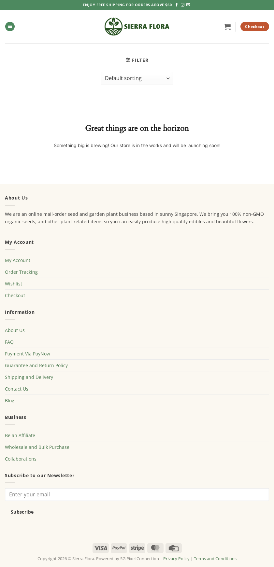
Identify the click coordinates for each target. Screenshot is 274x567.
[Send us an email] (188, 5)
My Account (17, 260)
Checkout (15, 295)
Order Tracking (21, 272)
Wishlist (13, 284)
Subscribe (22, 512)
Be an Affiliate (20, 435)
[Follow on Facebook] (177, 5)
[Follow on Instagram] (182, 5)
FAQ (9, 342)
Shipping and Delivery (29, 377)
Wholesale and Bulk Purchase (37, 447)
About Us (15, 330)
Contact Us (16, 389)
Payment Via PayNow (27, 354)
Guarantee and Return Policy (36, 365)
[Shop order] (137, 78)
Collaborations (20, 459)
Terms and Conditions (215, 558)
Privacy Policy (176, 558)
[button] (10, 27)
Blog (9, 400)
